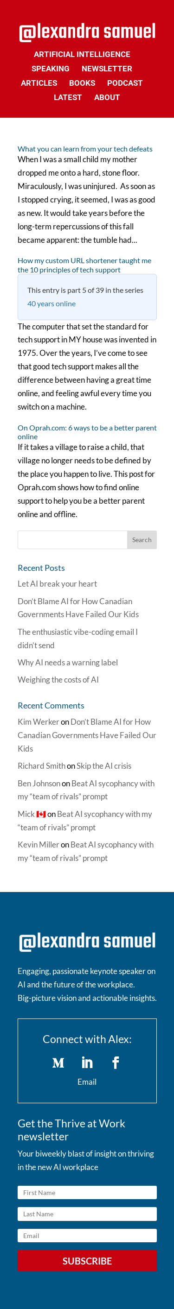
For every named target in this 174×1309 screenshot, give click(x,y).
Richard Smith (41, 766)
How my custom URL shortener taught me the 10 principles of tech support (84, 264)
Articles (39, 84)
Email (87, 1082)
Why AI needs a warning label (68, 662)
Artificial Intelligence (82, 55)
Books (82, 84)
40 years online (51, 303)
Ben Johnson (39, 783)
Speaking (51, 69)
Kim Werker (38, 722)
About (107, 98)
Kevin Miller (38, 844)
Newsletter (107, 69)
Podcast (125, 84)
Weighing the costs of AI (58, 679)
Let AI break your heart (57, 583)
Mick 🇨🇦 (32, 814)
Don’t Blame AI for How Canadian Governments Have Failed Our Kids (87, 735)
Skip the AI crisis (104, 766)
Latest (68, 98)
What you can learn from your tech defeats (85, 148)
